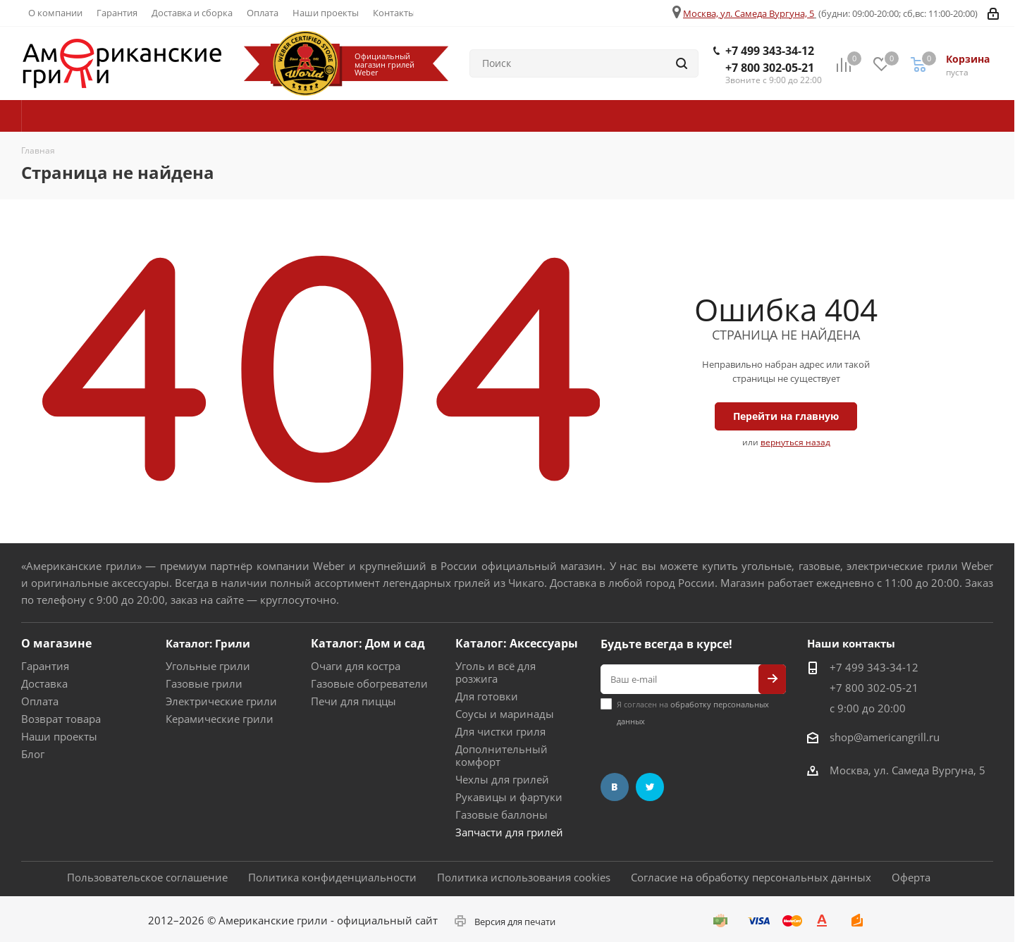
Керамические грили (219, 719)
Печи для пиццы (353, 701)
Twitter (650, 787)
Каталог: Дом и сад (368, 643)
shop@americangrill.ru (885, 737)
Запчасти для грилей (509, 832)
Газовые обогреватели (369, 683)
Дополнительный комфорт (501, 755)
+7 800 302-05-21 (769, 67)
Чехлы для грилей (502, 779)
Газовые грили (204, 683)
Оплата (40, 701)
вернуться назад (795, 442)
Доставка (44, 683)
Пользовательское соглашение (147, 877)
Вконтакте (615, 787)
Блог (32, 754)
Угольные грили (208, 666)
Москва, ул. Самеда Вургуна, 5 (748, 13)
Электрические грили (221, 701)
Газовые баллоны (501, 814)
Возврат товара (61, 719)
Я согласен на (693, 712)
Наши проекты (59, 736)
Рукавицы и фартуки (508, 797)
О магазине (56, 643)
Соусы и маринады (504, 714)
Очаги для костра (355, 666)
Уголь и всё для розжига (495, 672)
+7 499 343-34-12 (769, 50)
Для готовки (486, 696)
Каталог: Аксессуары (516, 643)
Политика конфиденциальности (332, 877)
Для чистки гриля (500, 731)
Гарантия (45, 666)
